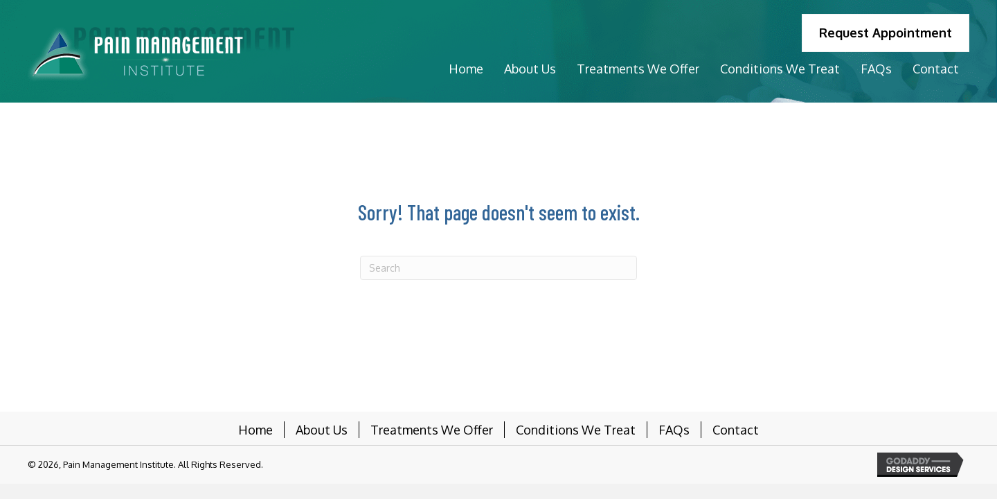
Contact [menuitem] (735, 429)
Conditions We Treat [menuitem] (576, 429)
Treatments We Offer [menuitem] (431, 429)
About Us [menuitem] (322, 429)
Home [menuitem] (255, 429)
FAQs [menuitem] (674, 429)
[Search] (498, 268)
